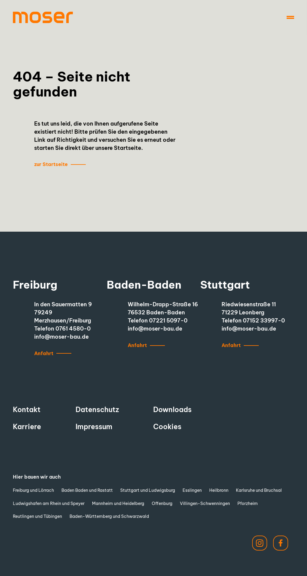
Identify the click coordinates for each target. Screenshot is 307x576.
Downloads (172, 409)
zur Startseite (51, 164)
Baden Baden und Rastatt (87, 490)
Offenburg (162, 503)
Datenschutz (97, 409)
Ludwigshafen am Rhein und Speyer (49, 503)
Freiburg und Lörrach (33, 490)
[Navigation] (290, 17)
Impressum (94, 426)
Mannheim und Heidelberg (118, 503)
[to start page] (43, 17)
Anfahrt (43, 353)
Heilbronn (218, 490)
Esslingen (192, 490)
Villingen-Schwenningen (205, 503)
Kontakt (26, 409)
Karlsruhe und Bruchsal (259, 490)
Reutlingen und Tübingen (37, 516)
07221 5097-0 (168, 320)
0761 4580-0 (73, 328)
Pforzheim (247, 503)
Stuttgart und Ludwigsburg (147, 490)
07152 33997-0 (264, 320)
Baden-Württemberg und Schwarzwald (109, 516)
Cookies (167, 426)
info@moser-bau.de (61, 336)
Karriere (27, 426)
